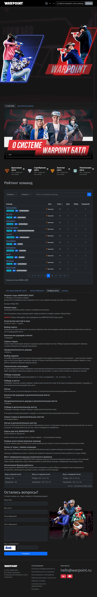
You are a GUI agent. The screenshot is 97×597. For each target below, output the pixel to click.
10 (52, 276)
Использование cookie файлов (42, 575)
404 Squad (10, 261)
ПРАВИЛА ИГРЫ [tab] (53, 291)
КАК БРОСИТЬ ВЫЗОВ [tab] (25, 106)
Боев (68, 204)
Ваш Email (8, 508)
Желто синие (11, 267)
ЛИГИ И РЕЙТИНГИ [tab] (37, 291)
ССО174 (9, 234)
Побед (76, 204)
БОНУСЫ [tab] (65, 291)
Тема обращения (10, 516)
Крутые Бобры (11, 208)
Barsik (8, 254)
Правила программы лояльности (43, 578)
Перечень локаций (38, 581)
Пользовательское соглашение (42, 572)
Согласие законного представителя (38, 585)
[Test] (61, 194)
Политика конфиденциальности (43, 569)
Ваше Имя (8, 500)
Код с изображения (11, 544)
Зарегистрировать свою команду (70, 3)
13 (64, 276)
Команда (9, 204)
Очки (59, 204)
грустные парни (12, 228)
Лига (50, 204)
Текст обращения (10, 524)
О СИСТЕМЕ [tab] (10, 106)
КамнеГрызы (11, 248)
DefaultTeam (10, 221)
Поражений (86, 204)
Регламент (35, 589)
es (53, 3)
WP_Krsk (9, 214)
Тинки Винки (11, 241)
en (50, 3)
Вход (89, 3)
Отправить (26, 554)
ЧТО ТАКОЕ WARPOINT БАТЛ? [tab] (16, 291)
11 (56, 276)
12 (60, 276)
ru (46, 3)
